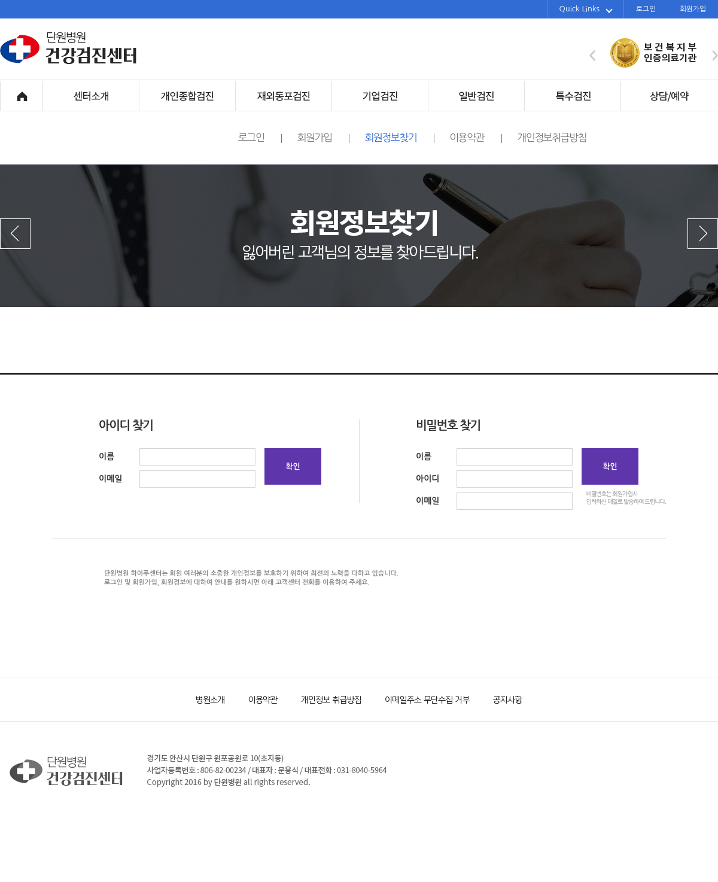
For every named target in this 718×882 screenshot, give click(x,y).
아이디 (427, 479)
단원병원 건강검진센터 (69, 62)
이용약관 (475, 137)
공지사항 (500, 698)
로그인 (646, 9)
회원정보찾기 (399, 137)
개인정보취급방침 (551, 137)
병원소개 (209, 698)
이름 (106, 456)
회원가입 (693, 9)
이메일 (110, 479)
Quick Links (586, 9)
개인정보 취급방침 (326, 698)
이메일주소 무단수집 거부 (422, 698)
